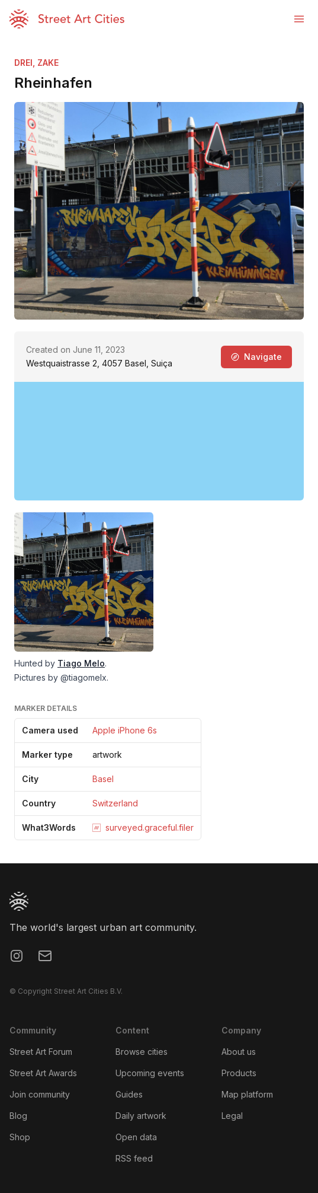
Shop (19, 1137)
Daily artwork (140, 1116)
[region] (159, 441)
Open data (136, 1137)
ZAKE (48, 63)
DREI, (25, 63)
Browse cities (141, 1052)
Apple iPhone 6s (124, 730)
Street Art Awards (43, 1073)
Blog (18, 1116)
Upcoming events (149, 1073)
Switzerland (115, 803)
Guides (129, 1094)
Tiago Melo (81, 663)
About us (238, 1052)
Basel (103, 779)
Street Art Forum (40, 1052)
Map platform (247, 1094)
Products (238, 1073)
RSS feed (134, 1158)
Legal (232, 1116)
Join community (39, 1094)
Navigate (256, 357)
